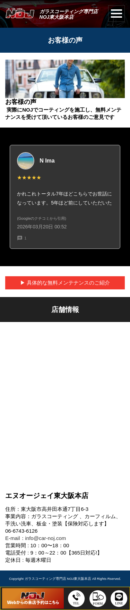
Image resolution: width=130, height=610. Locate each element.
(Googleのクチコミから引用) (41, 218)
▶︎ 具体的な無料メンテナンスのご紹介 (65, 283)
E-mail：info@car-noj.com (35, 538)
